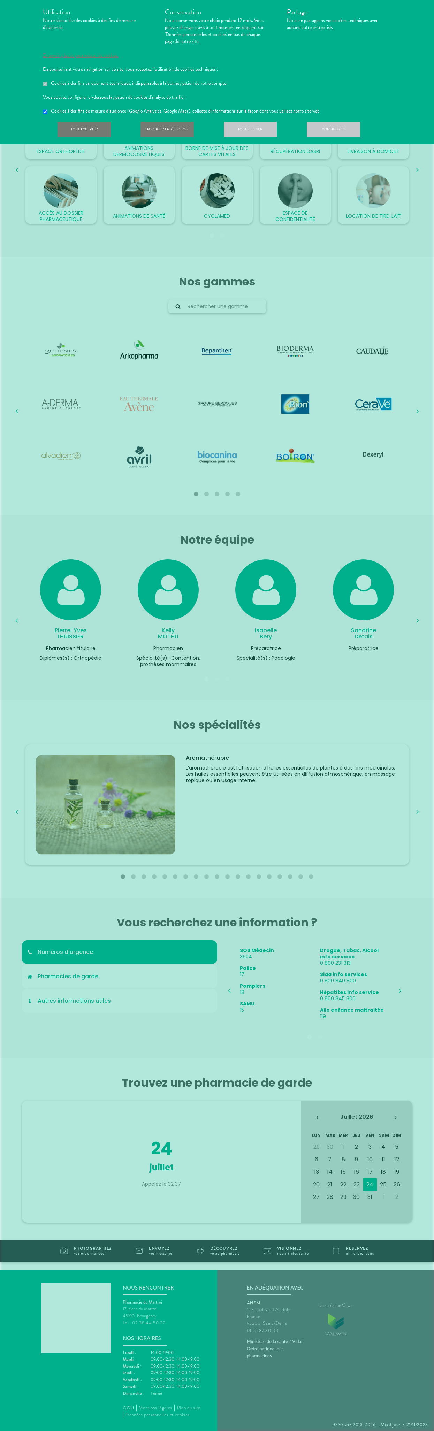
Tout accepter (86, 130)
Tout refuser (260, 130)
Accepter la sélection (173, 130)
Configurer (348, 130)
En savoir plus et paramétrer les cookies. (81, 55)
